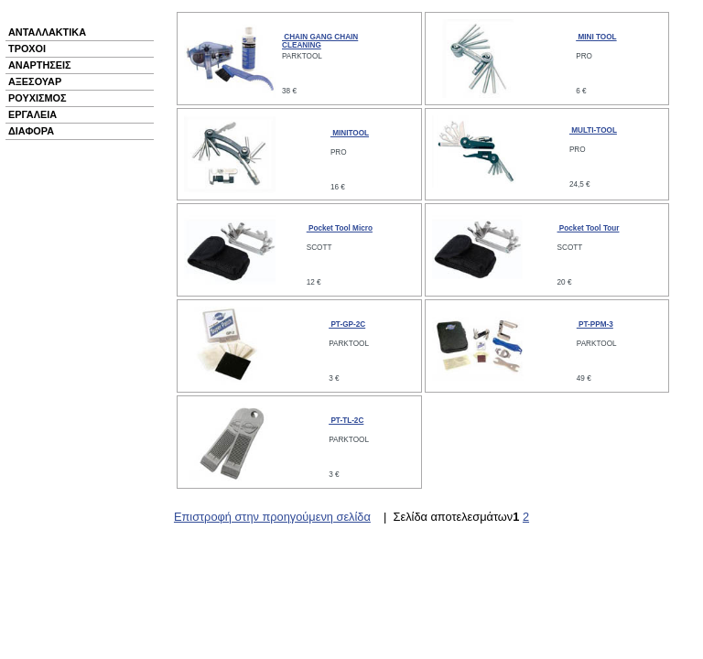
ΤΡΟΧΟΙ (27, 48)
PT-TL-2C (346, 420)
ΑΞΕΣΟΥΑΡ (34, 81)
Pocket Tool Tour (588, 228)
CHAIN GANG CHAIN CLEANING (320, 41)
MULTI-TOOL (593, 130)
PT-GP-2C (347, 324)
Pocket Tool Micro (340, 228)
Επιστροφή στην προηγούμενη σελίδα (272, 517)
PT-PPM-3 (595, 324)
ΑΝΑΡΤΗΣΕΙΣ (39, 64)
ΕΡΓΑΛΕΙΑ (32, 114)
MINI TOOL (596, 37)
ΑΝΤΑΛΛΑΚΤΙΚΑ (47, 32)
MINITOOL (349, 133)
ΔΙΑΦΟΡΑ (31, 130)
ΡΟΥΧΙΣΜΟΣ (37, 97)
